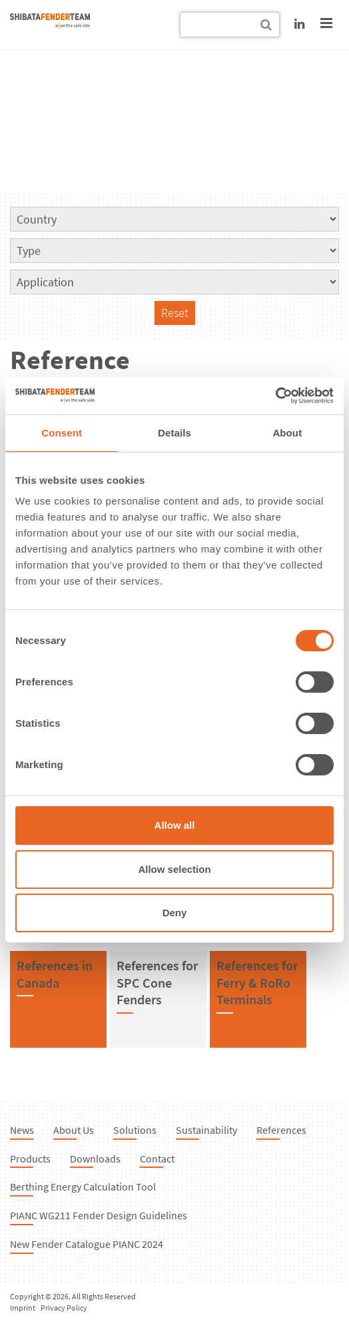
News (22, 1129)
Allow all (175, 825)
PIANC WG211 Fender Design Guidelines (98, 1215)
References (281, 1129)
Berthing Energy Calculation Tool (83, 1186)
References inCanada (55, 974)
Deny (175, 912)
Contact (157, 1158)
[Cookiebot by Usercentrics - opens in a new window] (275, 395)
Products (30, 1158)
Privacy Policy (64, 1308)
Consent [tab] (61, 432)
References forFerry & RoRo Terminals (257, 982)
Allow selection (174, 869)
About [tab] (287, 432)
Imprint (22, 1308)
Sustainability (206, 1129)
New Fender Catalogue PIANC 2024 (86, 1244)
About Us (73, 1129)
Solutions (135, 1129)
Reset (174, 312)
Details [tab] (174, 432)
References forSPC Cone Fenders (157, 982)
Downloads (95, 1158)
